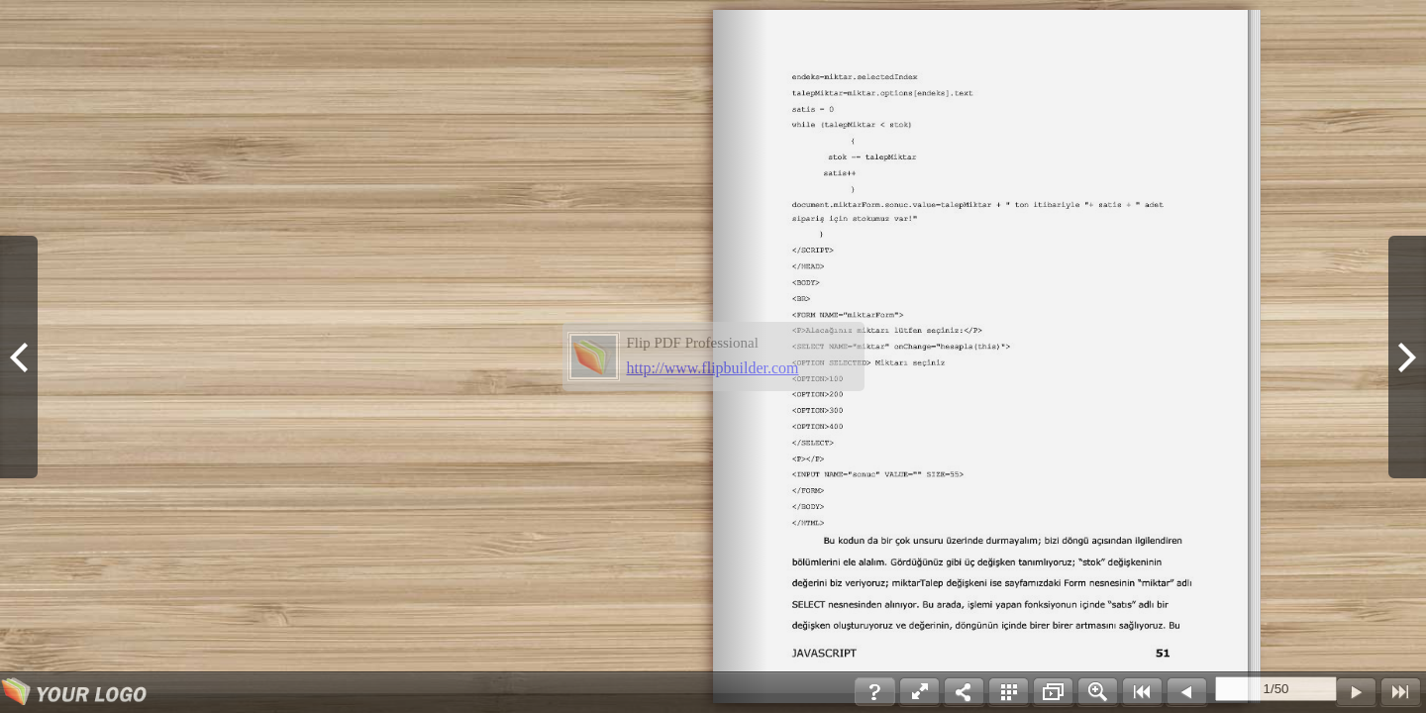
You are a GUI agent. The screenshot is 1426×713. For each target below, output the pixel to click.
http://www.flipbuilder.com (713, 367)
